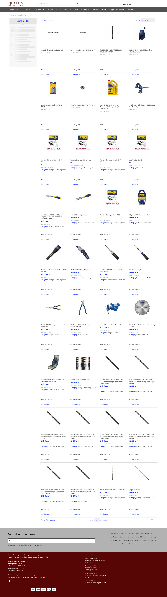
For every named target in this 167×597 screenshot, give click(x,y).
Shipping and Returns (116, 9)
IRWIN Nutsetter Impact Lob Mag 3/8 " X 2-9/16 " (53, 271)
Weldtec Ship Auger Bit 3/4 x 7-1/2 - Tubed (52, 161)
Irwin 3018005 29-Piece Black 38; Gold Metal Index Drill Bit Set (52, 381)
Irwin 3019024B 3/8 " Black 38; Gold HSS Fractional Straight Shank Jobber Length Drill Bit (141, 436)
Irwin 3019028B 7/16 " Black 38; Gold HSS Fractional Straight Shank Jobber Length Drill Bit (52, 491)
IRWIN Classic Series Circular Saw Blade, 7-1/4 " (142, 326)
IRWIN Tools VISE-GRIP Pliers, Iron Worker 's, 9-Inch (81, 326)
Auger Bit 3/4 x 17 (134, 490)
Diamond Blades (142, 335)
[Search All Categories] (57, 3)
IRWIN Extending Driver (136, 270)
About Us (67, 9)
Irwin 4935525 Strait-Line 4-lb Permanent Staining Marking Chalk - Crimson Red (111, 107)
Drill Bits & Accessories (144, 223)
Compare (45, 74)
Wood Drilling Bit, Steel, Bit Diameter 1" (83, 50)
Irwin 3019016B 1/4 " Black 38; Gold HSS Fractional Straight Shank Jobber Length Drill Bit (83, 436)
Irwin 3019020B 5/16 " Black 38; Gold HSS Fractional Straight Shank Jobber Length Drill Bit (111, 436)
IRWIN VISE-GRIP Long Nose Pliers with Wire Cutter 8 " (53, 326)
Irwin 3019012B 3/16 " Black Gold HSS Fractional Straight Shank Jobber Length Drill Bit (53, 436)
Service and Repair (99, 9)
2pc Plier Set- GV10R (135, 160)
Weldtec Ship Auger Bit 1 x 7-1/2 (81, 160)
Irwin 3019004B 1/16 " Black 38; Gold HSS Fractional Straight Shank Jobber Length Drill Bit (111, 382)
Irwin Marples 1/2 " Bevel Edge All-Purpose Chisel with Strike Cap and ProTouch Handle (52, 217)
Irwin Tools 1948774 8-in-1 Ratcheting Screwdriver (111, 271)
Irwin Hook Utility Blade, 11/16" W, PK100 (51, 106)
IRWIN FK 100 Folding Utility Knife (81, 270)
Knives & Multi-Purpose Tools (87, 278)
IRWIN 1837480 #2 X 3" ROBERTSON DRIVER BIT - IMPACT (111, 51)
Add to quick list (46, 70)
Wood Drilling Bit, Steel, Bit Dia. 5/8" (52, 50)
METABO (131, 9)
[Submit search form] (78, 3)
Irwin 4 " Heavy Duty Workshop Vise (111, 325)
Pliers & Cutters (141, 168)
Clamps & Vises (53, 335)
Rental (28, 9)
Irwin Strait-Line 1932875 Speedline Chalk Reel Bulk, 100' (140, 51)
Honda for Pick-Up (54, 9)
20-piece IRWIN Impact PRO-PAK (139, 215)
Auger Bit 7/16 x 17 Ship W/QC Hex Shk (112, 490)
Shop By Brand (39, 9)
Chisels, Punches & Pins (56, 227)
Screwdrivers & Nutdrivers (116, 280)
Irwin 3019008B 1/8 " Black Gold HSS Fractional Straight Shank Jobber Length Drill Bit (141, 382)
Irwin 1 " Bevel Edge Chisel (79, 215)
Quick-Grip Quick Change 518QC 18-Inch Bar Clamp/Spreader (142, 106)
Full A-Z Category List (82, 9)
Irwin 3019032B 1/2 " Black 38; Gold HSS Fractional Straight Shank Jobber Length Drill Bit (83, 491)
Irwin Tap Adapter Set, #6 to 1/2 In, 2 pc (83, 105)
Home (12, 15)
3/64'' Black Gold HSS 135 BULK (80, 380)
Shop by (13, 9)
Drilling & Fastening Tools (57, 170)
